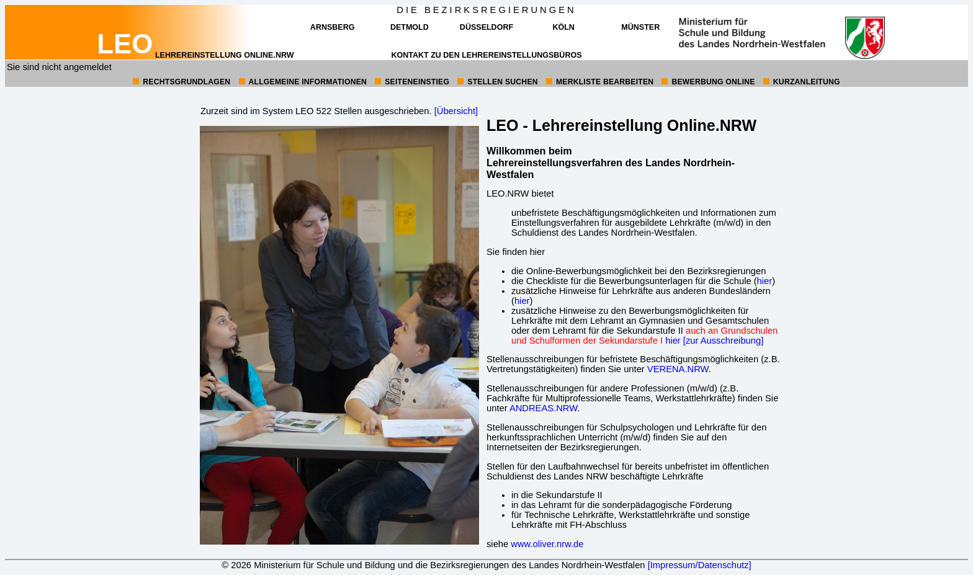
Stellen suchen (502, 82)
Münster (640, 27)
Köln (563, 27)
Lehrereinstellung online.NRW (195, 55)
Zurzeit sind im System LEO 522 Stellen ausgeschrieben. (316, 111)
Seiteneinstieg (417, 82)
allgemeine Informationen (308, 82)
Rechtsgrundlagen (186, 82)
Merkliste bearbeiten (604, 82)
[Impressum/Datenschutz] (699, 565)
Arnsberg (332, 27)
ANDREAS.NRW (543, 408)
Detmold (409, 27)
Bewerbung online (713, 82)
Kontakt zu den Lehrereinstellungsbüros (486, 55)
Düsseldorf (486, 27)
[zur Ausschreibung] (723, 340)
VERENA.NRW (678, 369)
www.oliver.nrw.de (547, 544)
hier (765, 281)
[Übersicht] (456, 111)
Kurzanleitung (806, 82)
